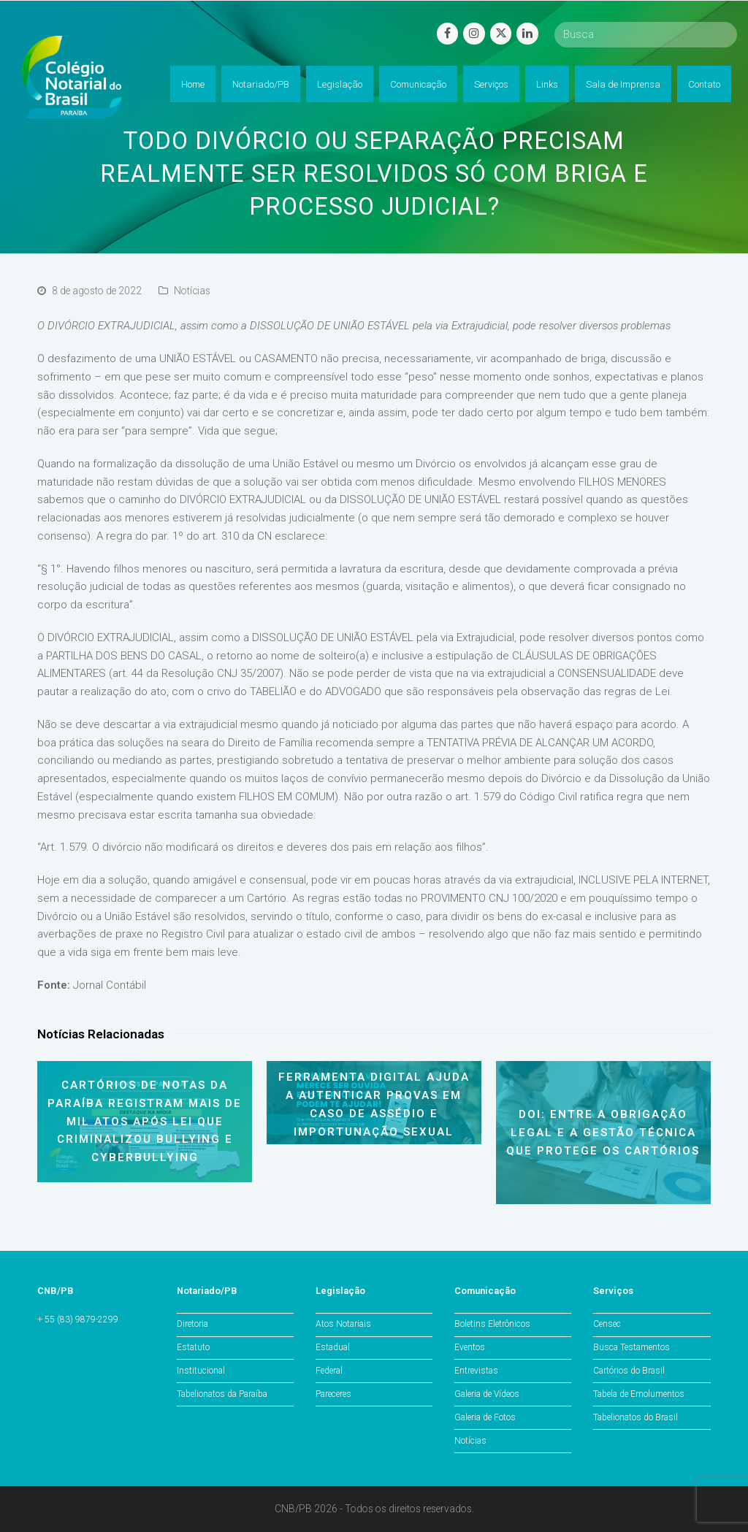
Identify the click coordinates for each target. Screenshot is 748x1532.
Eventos (469, 1347)
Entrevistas (476, 1371)
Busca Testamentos (631, 1347)
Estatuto (193, 1347)
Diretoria (192, 1324)
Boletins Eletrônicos (492, 1324)
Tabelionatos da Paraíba (222, 1394)
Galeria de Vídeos (486, 1394)
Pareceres (333, 1394)
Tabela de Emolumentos (638, 1394)
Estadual (333, 1347)
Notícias (192, 290)
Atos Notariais (343, 1324)
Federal (329, 1371)
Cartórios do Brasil (629, 1371)
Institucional (201, 1371)
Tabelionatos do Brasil (635, 1417)
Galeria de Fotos (485, 1417)
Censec (607, 1324)
